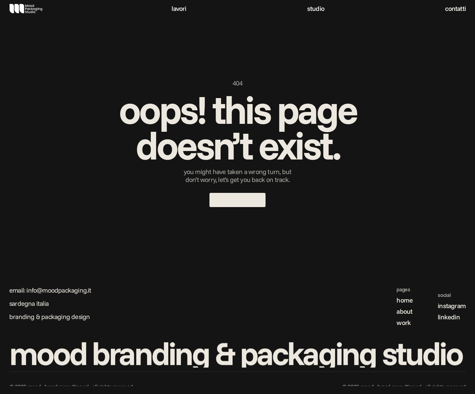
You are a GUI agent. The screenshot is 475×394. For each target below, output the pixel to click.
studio (315, 8)
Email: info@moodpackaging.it (50, 290)
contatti (455, 8)
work (403, 322)
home (404, 300)
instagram (452, 306)
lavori (179, 8)
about (404, 311)
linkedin (449, 317)
